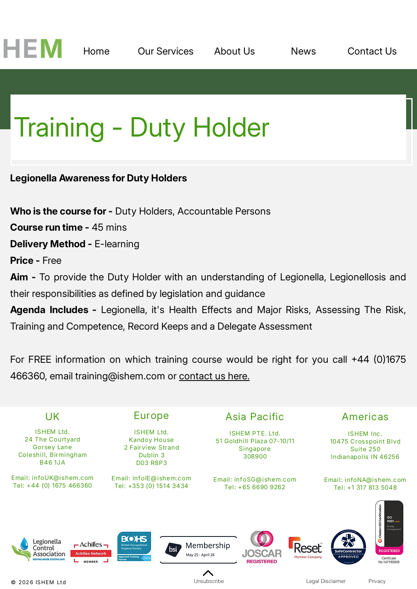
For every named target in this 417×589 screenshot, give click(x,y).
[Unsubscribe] (209, 581)
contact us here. (214, 376)
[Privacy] (377, 581)
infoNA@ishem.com (375, 480)
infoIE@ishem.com (162, 478)
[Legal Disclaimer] (325, 581)
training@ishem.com (120, 376)
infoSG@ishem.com (265, 479)
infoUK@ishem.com (63, 478)
